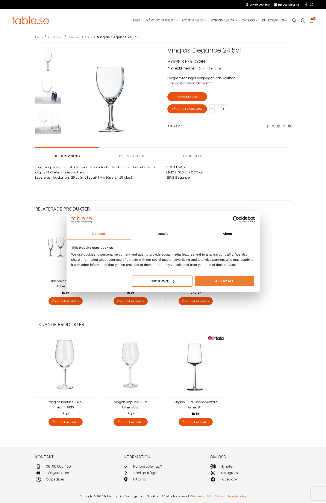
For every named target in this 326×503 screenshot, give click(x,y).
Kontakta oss (187, 97)
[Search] (294, 20)
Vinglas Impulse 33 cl (130, 402)
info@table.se (286, 4)
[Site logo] (30, 20)
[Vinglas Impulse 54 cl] (65, 364)
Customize (162, 281)
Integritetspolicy (236, 496)
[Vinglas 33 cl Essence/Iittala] (195, 364)
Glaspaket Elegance (66, 281)
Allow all (224, 281)
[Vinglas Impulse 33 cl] (130, 364)
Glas (88, 37)
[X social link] (273, 126)
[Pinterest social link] (279, 126)
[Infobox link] (75, 466)
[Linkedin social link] (284, 126)
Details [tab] (163, 233)
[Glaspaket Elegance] (65, 247)
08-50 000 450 (257, 4)
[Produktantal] (218, 108)
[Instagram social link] (312, 4)
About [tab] (227, 233)
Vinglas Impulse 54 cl (65, 402)
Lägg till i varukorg (187, 109)
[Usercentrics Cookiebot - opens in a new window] (236, 219)
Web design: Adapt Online (206, 496)
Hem (39, 37)
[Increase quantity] (223, 108)
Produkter (55, 37)
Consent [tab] (98, 233)
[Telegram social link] (289, 126)
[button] (66, 301)
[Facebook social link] (306, 4)
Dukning (74, 37)
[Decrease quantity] (212, 108)
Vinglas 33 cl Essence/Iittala (195, 402)
